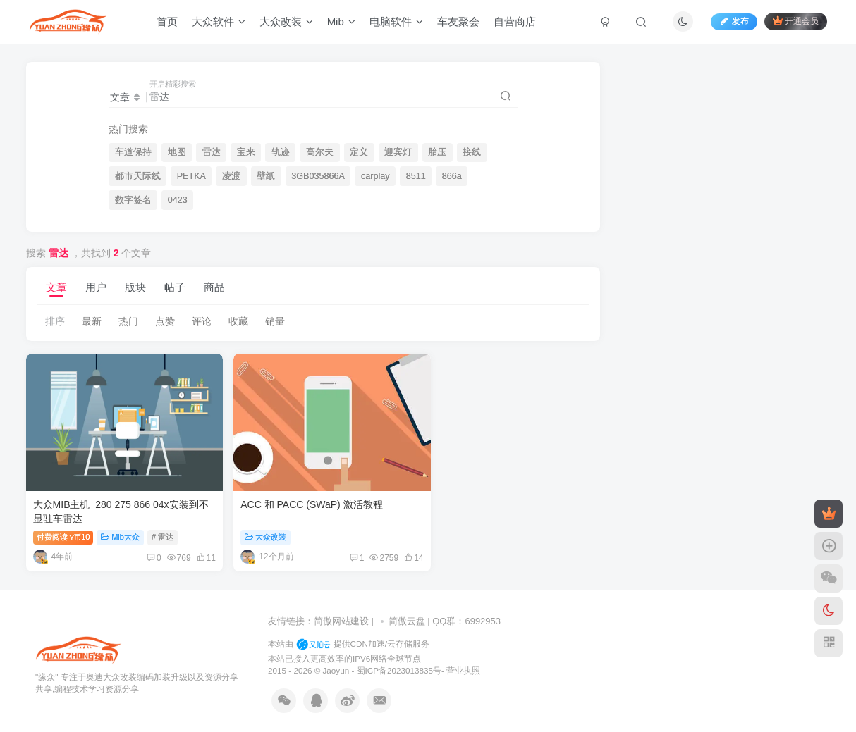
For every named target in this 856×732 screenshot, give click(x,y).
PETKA (191, 176)
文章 (56, 287)
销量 (275, 321)
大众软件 (222, 24)
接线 (472, 152)
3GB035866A (318, 176)
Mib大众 (121, 527)
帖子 (174, 287)
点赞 (165, 321)
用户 (95, 287)
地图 (177, 152)
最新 (92, 321)
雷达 (211, 152)
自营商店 (518, 24)
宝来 (246, 152)
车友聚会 (462, 24)
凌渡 (231, 176)
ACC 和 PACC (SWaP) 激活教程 (299, 496)
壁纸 (266, 176)
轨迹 (280, 152)
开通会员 (792, 23)
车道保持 (133, 152)
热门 (128, 321)
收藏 (238, 321)
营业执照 (463, 661)
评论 (202, 321)
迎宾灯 (398, 152)
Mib (345, 24)
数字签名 (133, 200)
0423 (178, 200)
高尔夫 (320, 152)
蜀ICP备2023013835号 (399, 661)
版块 (135, 287)
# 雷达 (162, 527)
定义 (359, 152)
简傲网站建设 (341, 612)
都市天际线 (138, 176)
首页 (170, 24)
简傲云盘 (407, 612)
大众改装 (290, 24)
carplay (375, 176)
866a (452, 176)
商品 (214, 287)
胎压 (437, 152)
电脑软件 (400, 24)
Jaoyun (337, 661)
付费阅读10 (63, 527)
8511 (416, 176)
